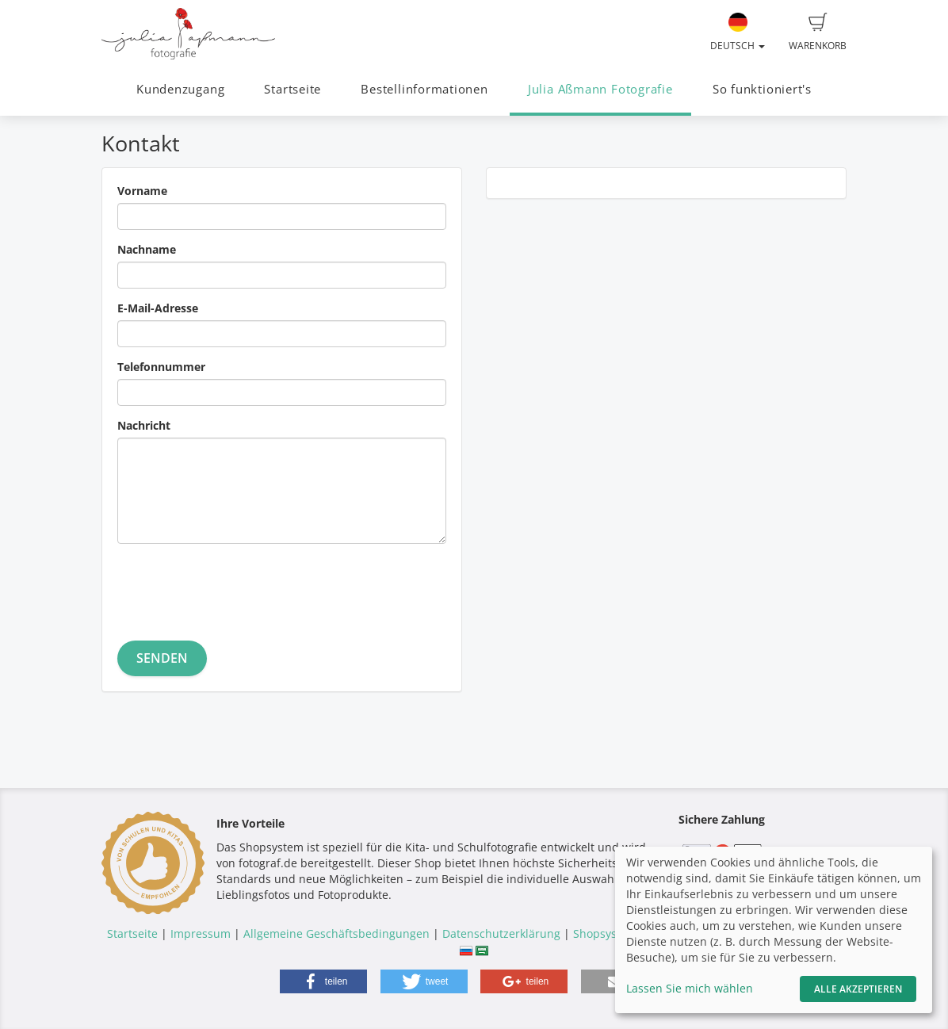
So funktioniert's (762, 89)
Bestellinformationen (424, 89)
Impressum (200, 933)
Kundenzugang (180, 89)
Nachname (146, 249)
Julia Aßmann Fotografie (600, 89)
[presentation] (237, 587)
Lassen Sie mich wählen (689, 988)
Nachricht (143, 425)
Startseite (292, 89)
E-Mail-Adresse (157, 308)
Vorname (142, 190)
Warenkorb (818, 32)
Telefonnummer (161, 366)
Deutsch (737, 32)
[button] (323, 981)
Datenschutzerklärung (501, 933)
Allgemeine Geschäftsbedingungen (336, 933)
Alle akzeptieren (858, 989)
